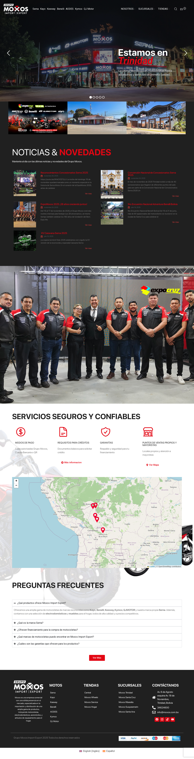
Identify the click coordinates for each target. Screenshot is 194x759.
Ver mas (88, 193)
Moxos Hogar (90, 707)
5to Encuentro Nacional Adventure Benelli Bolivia (152, 204)
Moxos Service (91, 702)
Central (87, 692)
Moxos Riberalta (126, 702)
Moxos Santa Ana (127, 711)
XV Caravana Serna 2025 (54, 233)
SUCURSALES (145, 8)
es (183, 9)
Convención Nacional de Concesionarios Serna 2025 (152, 174)
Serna (36, 8)
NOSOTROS (127, 8)
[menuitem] (89, 751)
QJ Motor (89, 8)
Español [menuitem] (110, 751)
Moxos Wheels (91, 697)
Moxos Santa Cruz (127, 697)
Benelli (60, 8)
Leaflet (151, 566)
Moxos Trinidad (126, 692)
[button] (95, 516)
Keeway (51, 8)
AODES (70, 8)
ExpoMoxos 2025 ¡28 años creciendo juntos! (64, 204)
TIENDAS (163, 8)
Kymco (78, 8)
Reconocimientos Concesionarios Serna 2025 (64, 172)
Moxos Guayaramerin (128, 707)
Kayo (42, 8)
